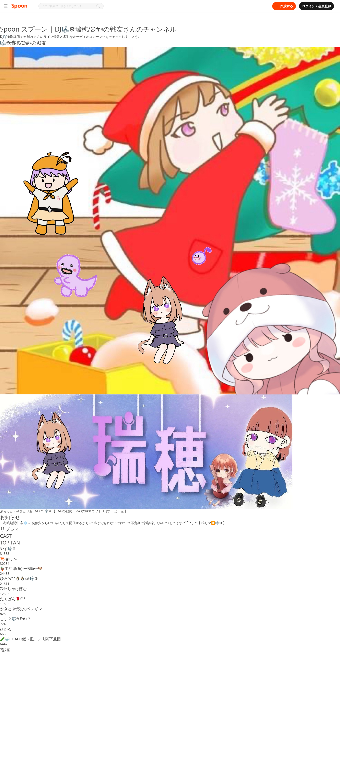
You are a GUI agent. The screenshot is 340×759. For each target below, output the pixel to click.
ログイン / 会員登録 (316, 6)
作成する (284, 6)
